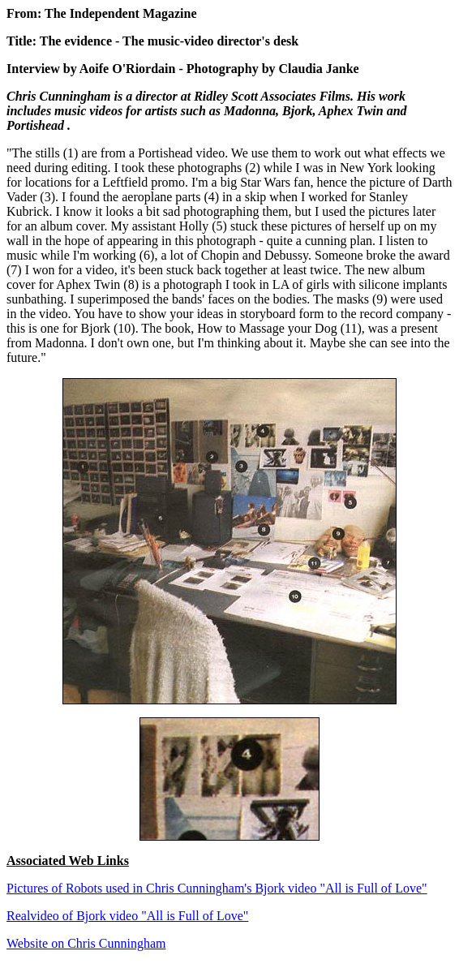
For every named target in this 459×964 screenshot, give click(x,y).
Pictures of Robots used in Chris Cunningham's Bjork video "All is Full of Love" (216, 888)
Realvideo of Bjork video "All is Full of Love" (127, 916)
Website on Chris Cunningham (85, 943)
